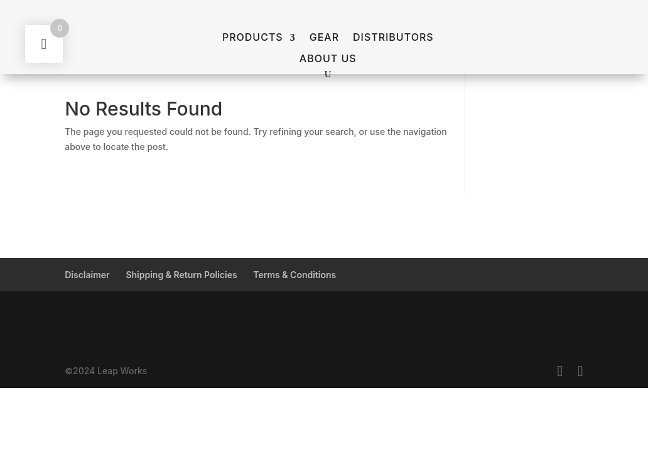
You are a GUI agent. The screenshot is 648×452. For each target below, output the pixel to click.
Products (252, 37)
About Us (328, 59)
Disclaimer (87, 274)
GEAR (324, 37)
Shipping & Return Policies (181, 274)
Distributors (393, 37)
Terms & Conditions (294, 274)
